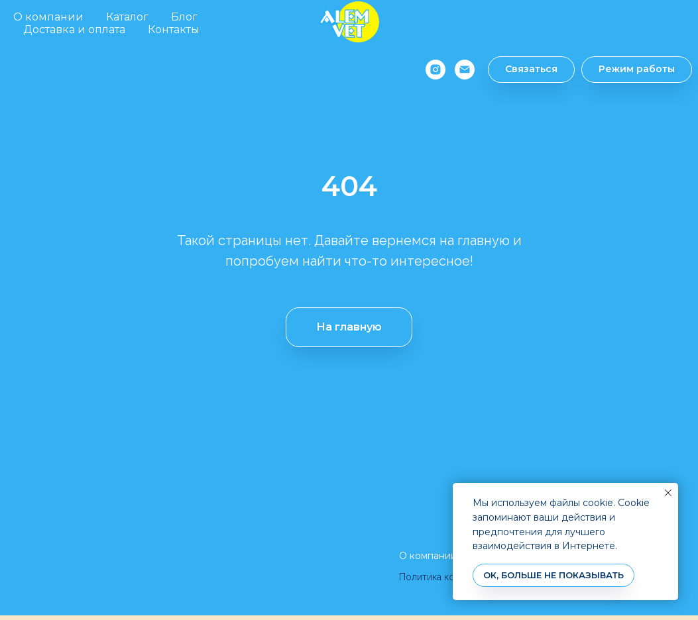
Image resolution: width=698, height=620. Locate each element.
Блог (184, 17)
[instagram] (428, 69)
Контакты (174, 29)
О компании (48, 17)
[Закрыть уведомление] (668, 492)
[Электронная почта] (457, 69)
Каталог (127, 17)
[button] (524, 69)
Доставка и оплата (74, 29)
